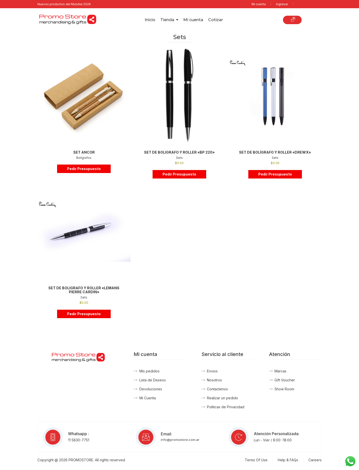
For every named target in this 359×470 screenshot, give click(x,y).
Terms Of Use (256, 460)
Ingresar (282, 4)
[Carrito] (292, 20)
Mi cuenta (259, 4)
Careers (315, 460)
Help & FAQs (288, 460)
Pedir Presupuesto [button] (84, 169)
